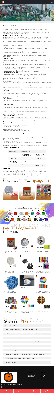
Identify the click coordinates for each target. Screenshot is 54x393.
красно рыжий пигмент (11, 362)
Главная (2, 21)
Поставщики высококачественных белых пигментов (19, 358)
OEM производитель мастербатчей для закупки (18, 337)
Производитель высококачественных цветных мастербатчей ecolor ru (24, 354)
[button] (49, 192)
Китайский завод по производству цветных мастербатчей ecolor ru (23, 333)
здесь (7, 97)
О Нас (33, 391)
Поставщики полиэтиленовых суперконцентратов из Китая (21, 329)
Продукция (20, 391)
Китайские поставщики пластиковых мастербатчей (19, 350)
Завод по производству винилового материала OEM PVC (21, 346)
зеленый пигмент (10, 325)
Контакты (47, 391)
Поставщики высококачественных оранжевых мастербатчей (22, 342)
